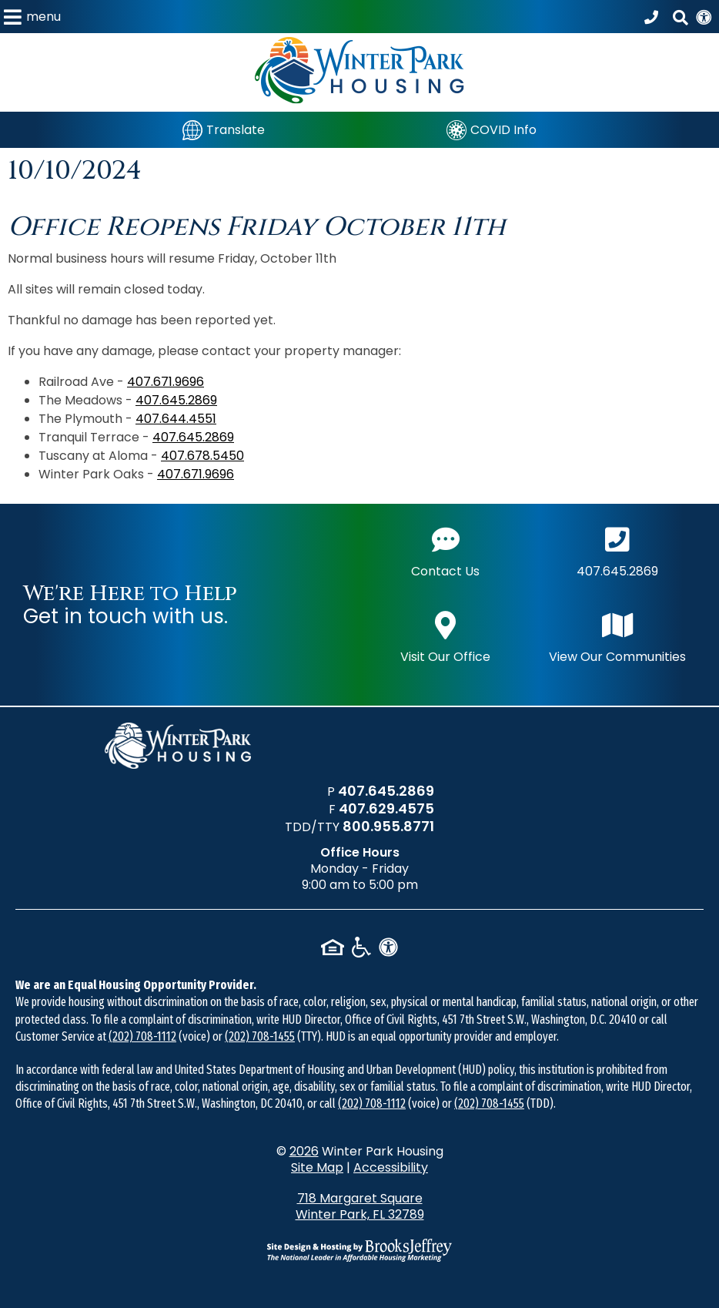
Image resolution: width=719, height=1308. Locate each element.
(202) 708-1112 (142, 1036)
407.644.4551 (175, 419)
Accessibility (390, 1167)
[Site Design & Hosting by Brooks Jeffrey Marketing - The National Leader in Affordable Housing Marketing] (359, 1250)
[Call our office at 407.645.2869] (653, 17)
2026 (304, 1151)
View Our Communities (617, 636)
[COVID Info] (491, 129)
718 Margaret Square (360, 1206)
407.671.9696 (165, 382)
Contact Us (445, 550)
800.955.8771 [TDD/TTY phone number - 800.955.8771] (388, 826)
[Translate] (223, 129)
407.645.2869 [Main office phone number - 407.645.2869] (617, 550)
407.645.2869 (176, 400)
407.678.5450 (202, 456)
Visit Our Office (445, 636)
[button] (32, 16)
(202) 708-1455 (260, 1036)
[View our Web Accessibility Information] (703, 16)
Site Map (317, 1167)
